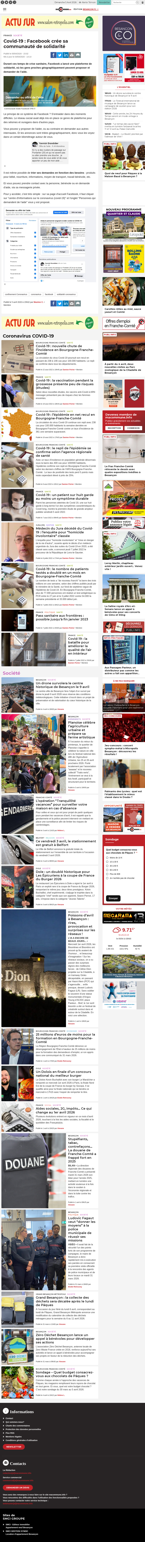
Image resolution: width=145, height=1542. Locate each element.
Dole (38, 868)
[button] (137, 2)
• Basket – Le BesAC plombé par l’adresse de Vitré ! (124, 135)
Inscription (114, 428)
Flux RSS (10, 1433)
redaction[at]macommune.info (17, 1473)
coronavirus (36, 294)
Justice (50, 525)
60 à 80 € (114, 870)
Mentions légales (14, 1437)
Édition (78, 9)
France (8, 35)
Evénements (74, 719)
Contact (9, 1418)
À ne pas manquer (124, 681)
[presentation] (104, 697)
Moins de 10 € (116, 858)
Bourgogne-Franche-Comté (50, 343)
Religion (50, 838)
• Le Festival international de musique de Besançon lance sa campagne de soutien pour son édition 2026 (122, 105)
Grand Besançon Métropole (51, 1294)
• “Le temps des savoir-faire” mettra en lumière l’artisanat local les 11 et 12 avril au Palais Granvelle (123, 126)
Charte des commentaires (18, 1426)
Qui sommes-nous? (15, 1422)
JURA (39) (40, 525)
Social (48, 1105)
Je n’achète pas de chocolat (122, 878)
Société (17, 35)
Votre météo (124, 909)
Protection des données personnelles (23, 1429)
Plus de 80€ (115, 874)
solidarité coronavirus (66, 294)
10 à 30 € (114, 862)
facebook (49, 294)
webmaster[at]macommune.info (18, 1503)
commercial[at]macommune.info (18, 1480)
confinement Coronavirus (16, 294)
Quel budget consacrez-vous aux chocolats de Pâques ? (121, 851)
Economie (72, 1031)
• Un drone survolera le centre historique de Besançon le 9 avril (123, 94)
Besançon (41, 680)
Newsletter (13, 1447)
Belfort (40, 838)
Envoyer (113, 898)
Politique (50, 612)
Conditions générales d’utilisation (22, 1440)
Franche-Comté (44, 797)
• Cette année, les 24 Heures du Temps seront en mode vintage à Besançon (124, 116)
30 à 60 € (114, 866)
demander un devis (17, 1487)
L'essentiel (124, 87)
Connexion (133, 428)
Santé (70, 343)
